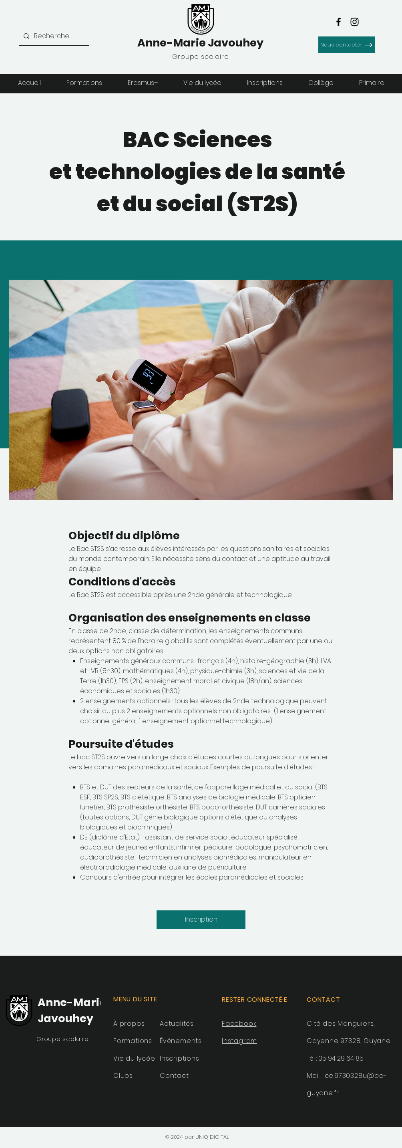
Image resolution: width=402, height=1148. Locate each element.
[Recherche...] (53, 36)
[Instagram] (354, 21)
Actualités (177, 1023)
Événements (181, 1040)
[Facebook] (338, 21)
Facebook (239, 1023)
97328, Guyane (365, 1040)
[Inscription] (201, 919)
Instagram (239, 1040)
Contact (174, 1075)
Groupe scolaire (62, 1039)
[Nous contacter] (346, 44)
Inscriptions (179, 1058)
